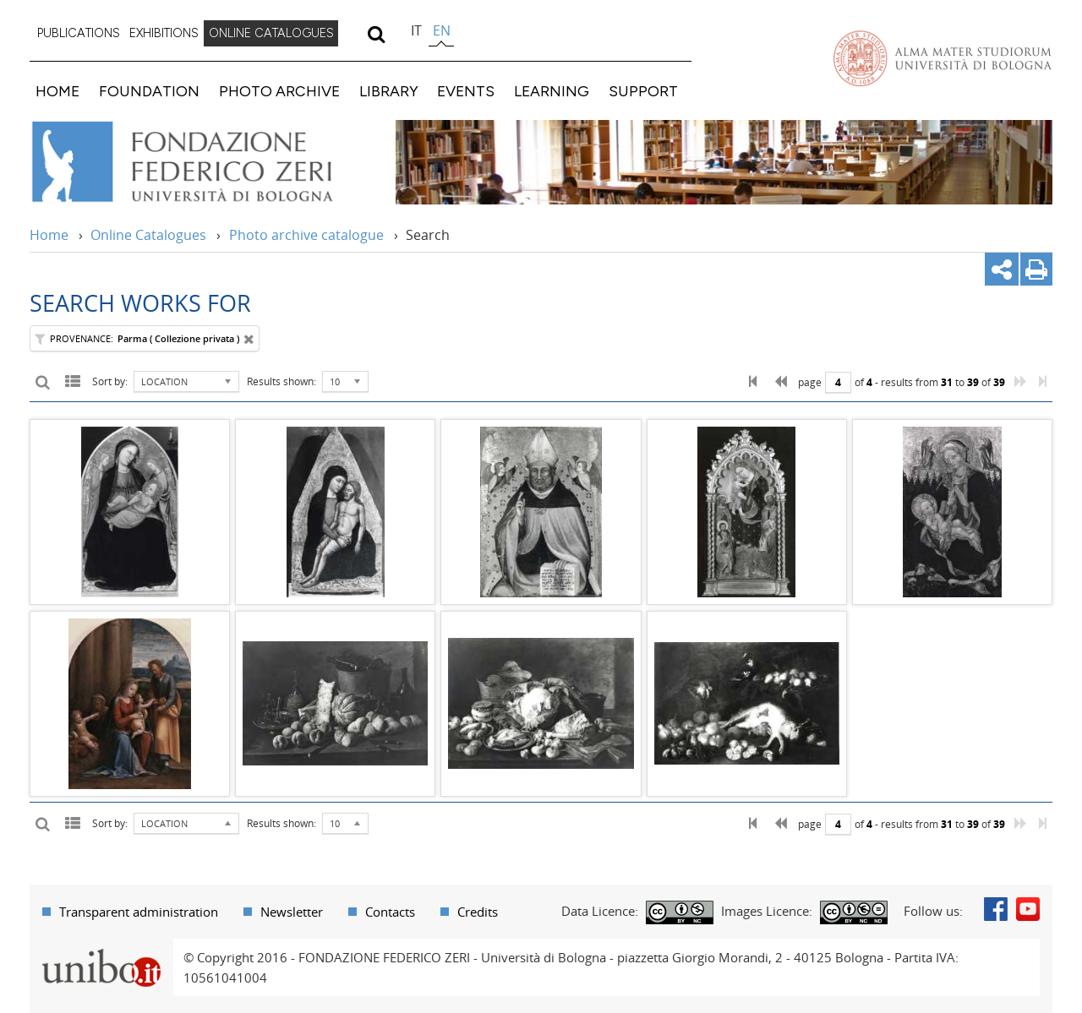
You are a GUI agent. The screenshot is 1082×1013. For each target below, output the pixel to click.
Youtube (1028, 909)
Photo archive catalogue (306, 235)
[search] (376, 34)
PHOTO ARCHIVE (279, 91)
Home (49, 235)
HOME (57, 91)
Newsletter (291, 911)
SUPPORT (643, 91)
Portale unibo (101, 948)
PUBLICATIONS (78, 33)
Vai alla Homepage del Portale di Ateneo (942, 58)
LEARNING (551, 91)
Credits (477, 911)
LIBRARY (388, 91)
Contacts (390, 911)
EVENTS (466, 91)
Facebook (996, 909)
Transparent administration (138, 911)
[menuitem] (78, 33)
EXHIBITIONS (164, 33)
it (416, 30)
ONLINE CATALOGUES (271, 33)
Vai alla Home (204, 162)
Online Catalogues (148, 235)
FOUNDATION (149, 91)
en (442, 30)
